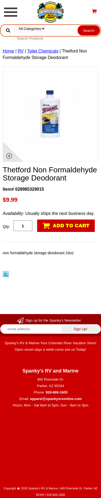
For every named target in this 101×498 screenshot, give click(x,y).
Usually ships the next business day (48, 213)
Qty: (6, 226)
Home (8, 51)
